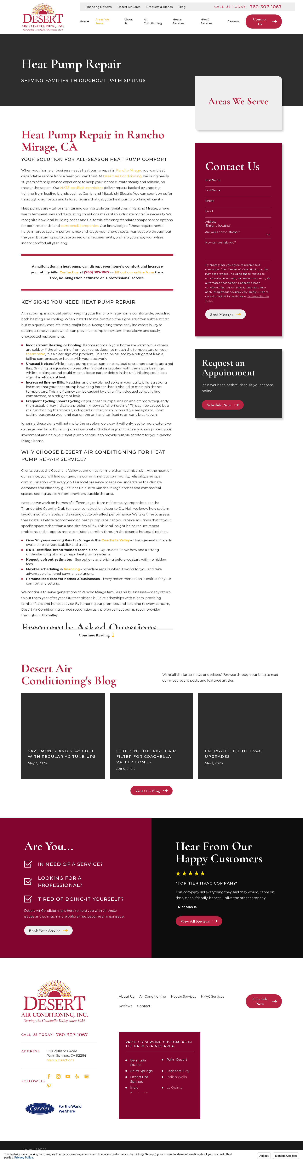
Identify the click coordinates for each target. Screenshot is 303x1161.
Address (210, 221)
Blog (182, 7)
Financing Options (99, 7)
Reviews (125, 1006)
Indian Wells (177, 1077)
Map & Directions (60, 1060)
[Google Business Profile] (86, 1076)
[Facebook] (49, 1076)
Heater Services (183, 996)
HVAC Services (212, 996)
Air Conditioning (152, 996)
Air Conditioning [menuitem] (153, 21)
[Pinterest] (49, 1086)
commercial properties (79, 226)
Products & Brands (159, 7)
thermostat (35, 354)
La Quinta (175, 1087)
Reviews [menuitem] (233, 21)
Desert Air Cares (128, 7)
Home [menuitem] (84, 21)
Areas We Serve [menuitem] (102, 21)
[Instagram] (58, 1076)
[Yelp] (77, 1076)
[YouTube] (68, 1076)
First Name (212, 180)
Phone (209, 201)
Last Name (212, 190)
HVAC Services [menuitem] (206, 21)
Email (209, 211)
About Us (126, 996)
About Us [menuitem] (128, 21)
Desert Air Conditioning (122, 176)
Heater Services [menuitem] (178, 21)
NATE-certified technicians (82, 188)
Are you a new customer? (222, 232)
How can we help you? (220, 242)
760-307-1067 (266, 7)
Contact (143, 1006)
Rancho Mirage (128, 170)
